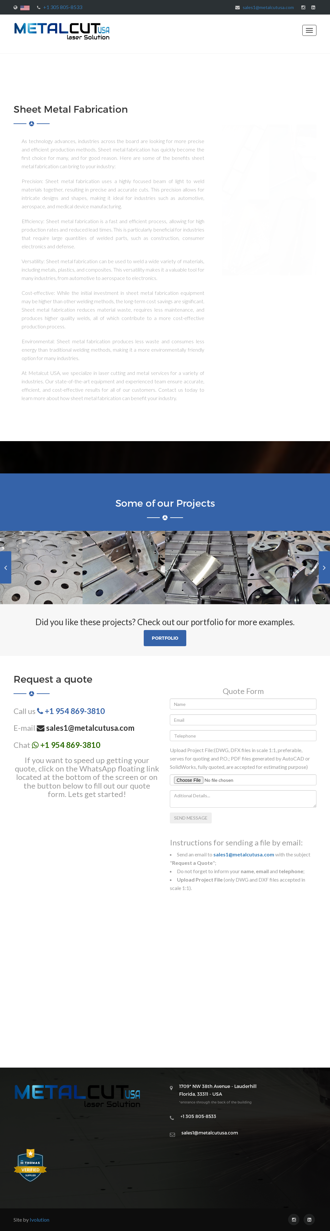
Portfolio (165, 638)
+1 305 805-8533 (62, 7)
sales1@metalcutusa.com (268, 7)
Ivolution (39, 1219)
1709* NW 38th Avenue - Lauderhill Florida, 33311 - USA (218, 1093)
